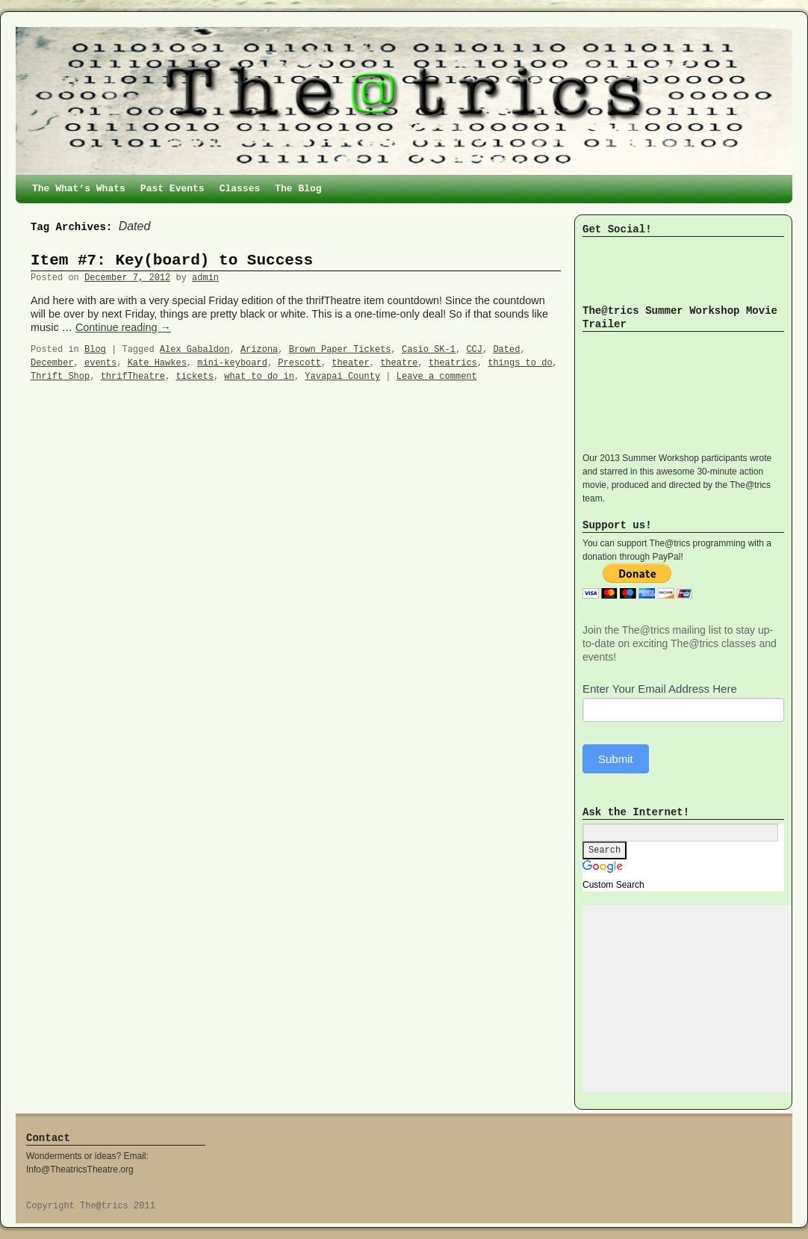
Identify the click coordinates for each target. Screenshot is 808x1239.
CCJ (474, 349)
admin (205, 278)
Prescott (299, 363)
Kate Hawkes (157, 363)
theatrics (453, 363)
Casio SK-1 (429, 349)
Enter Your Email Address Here (659, 688)
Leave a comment (437, 376)
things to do (520, 363)
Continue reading (123, 327)
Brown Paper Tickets (340, 349)
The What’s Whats (78, 188)
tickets (194, 376)
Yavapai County (342, 376)
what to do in (259, 376)
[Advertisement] (694, 998)
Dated (506, 349)
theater (350, 363)
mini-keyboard (232, 363)
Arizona (259, 349)
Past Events (172, 188)
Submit (615, 759)
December (52, 363)
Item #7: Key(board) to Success (172, 260)
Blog (95, 349)
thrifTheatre (133, 376)
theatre (398, 363)
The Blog (298, 188)
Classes (240, 188)
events (100, 363)
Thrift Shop (60, 376)
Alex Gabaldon (195, 349)
